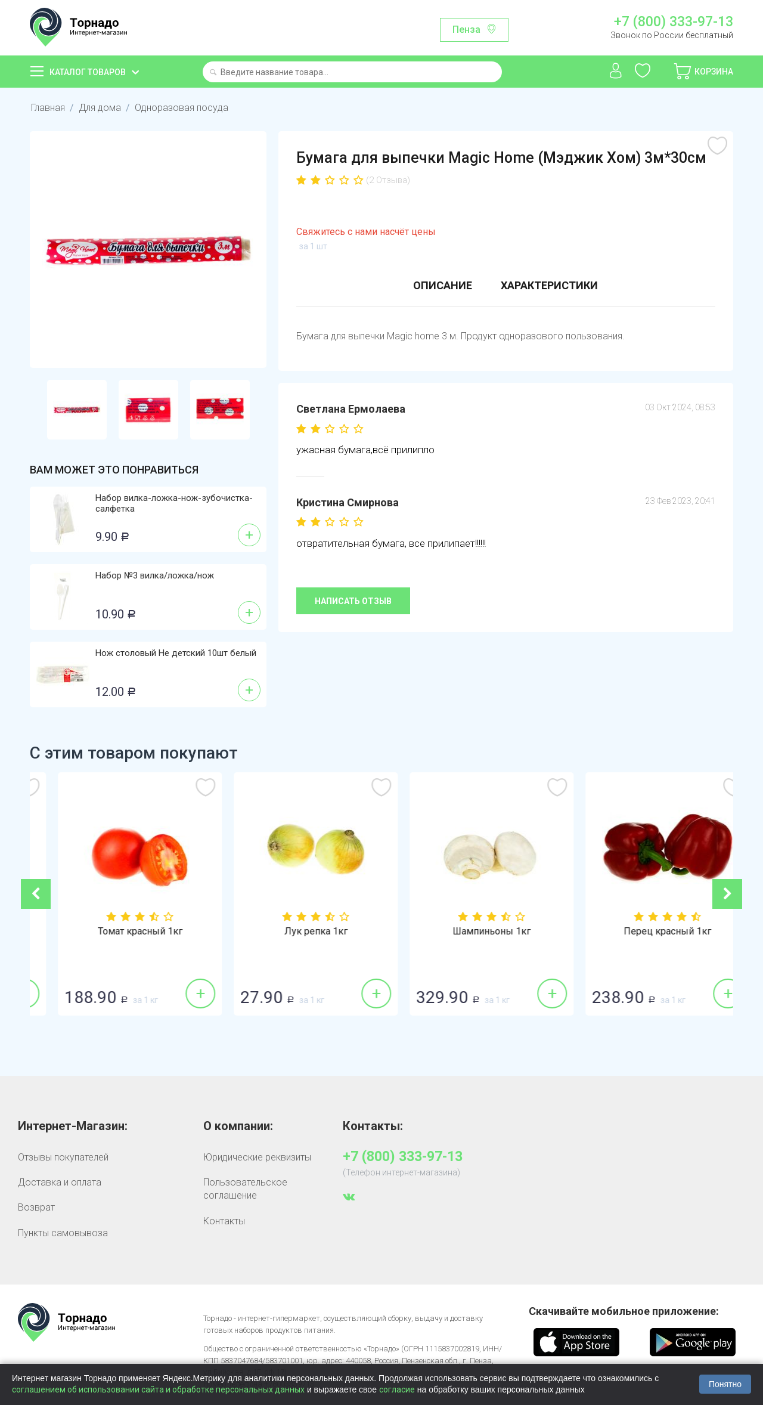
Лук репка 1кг (469, 931)
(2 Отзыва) (388, 180)
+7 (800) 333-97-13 (673, 22)
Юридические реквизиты (257, 1157)
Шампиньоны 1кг (645, 931)
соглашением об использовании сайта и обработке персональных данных (158, 1389)
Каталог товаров (87, 72)
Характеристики (549, 285)
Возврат (36, 1207)
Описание (442, 285)
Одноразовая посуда (181, 107)
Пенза (466, 29)
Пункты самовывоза (63, 1233)
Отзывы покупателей (63, 1157)
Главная (48, 107)
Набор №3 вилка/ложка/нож (154, 575)
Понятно (725, 1384)
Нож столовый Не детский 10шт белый (175, 653)
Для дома (100, 107)
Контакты (224, 1221)
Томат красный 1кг (294, 931)
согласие (397, 1389)
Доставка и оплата (59, 1182)
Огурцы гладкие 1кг (118, 931)
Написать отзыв (353, 601)
